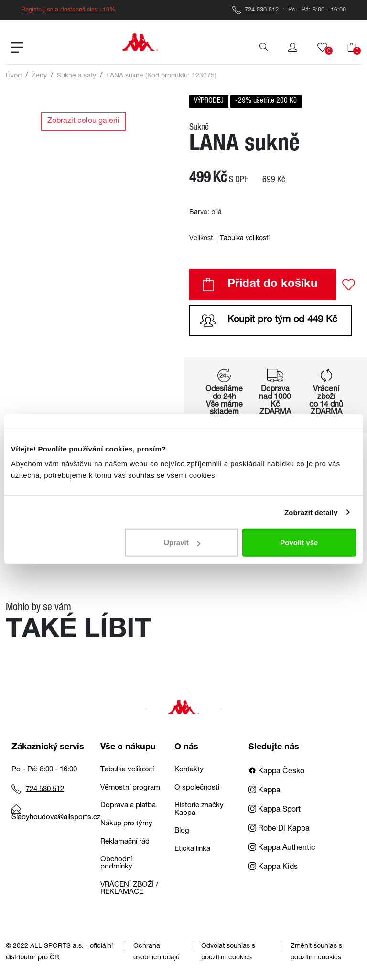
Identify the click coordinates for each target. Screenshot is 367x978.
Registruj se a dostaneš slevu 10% (68, 10)
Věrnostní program (130, 787)
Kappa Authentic (281, 848)
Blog (181, 831)
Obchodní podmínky (116, 863)
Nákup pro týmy (126, 823)
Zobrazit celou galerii (83, 121)
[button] (292, 47)
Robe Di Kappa (279, 829)
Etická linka (192, 849)
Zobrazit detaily (311, 512)
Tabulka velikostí (245, 238)
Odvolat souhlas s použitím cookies (228, 952)
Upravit (182, 542)
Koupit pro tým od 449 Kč (268, 320)
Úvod (14, 76)
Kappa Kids (273, 867)
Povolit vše (299, 542)
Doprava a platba (128, 805)
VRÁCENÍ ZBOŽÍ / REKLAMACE (129, 888)
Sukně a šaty (76, 76)
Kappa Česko (276, 772)
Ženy (39, 76)
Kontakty (189, 769)
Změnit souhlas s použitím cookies (316, 952)
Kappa (264, 791)
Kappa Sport (274, 810)
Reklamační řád (125, 842)
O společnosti (196, 787)
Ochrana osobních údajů (156, 952)
